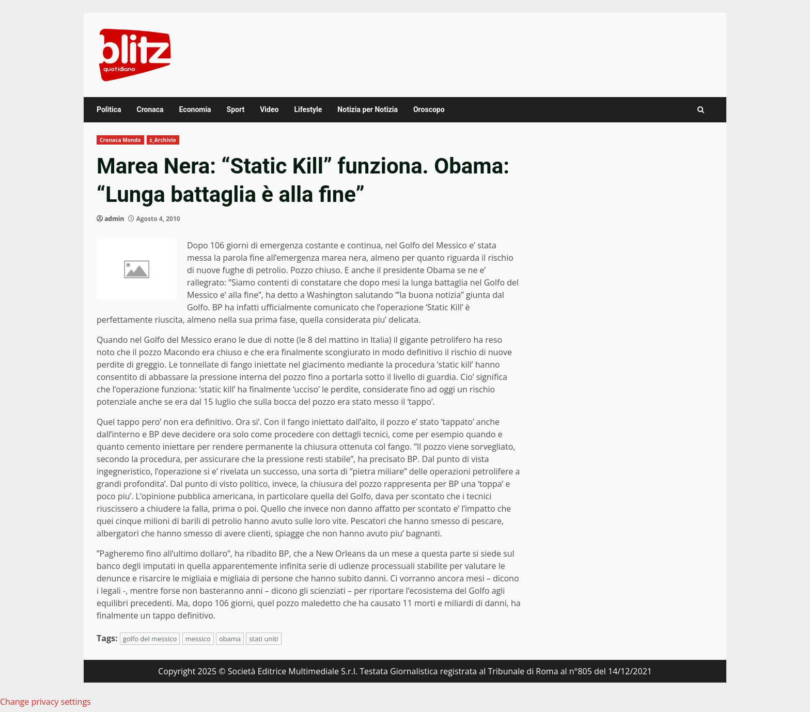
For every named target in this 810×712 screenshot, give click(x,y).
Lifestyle (308, 109)
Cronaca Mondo (120, 140)
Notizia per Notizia (367, 109)
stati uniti (263, 638)
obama (230, 638)
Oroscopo (429, 109)
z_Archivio (163, 140)
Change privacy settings (45, 701)
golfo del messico (150, 638)
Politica (109, 109)
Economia (195, 109)
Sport (236, 109)
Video (269, 109)
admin (114, 218)
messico (198, 638)
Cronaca (149, 109)
